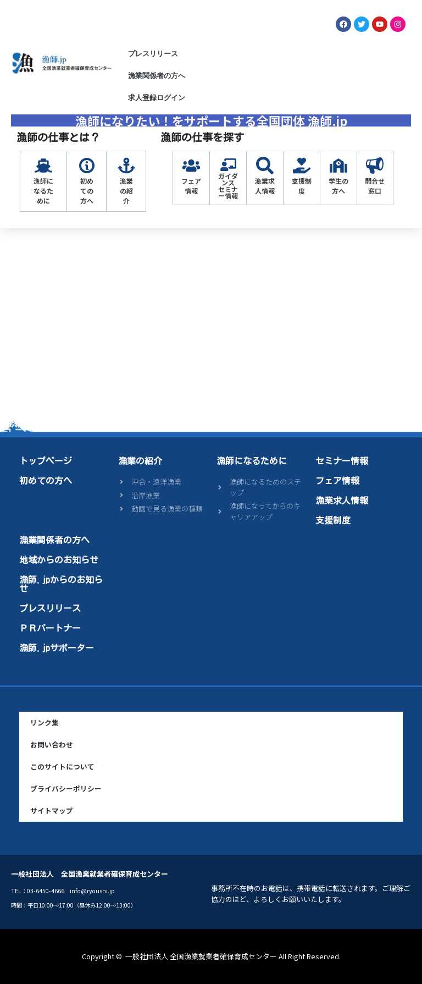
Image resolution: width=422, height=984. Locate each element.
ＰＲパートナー (50, 628)
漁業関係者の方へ (156, 76)
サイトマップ (51, 810)
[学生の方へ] (338, 165)
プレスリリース (153, 54)
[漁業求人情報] (265, 165)
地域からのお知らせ (58, 560)
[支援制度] (301, 165)
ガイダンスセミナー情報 (228, 185)
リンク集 (44, 722)
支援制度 (302, 185)
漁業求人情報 (265, 185)
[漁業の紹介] (126, 165)
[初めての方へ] (87, 165)
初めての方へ (86, 190)
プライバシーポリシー (66, 788)
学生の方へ (338, 185)
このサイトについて (62, 766)
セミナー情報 (341, 461)
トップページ (45, 461)
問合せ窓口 (375, 185)
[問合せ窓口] (375, 165)
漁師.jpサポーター (56, 648)
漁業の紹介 (126, 190)
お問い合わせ (51, 744)
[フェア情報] (191, 165)
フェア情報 (191, 185)
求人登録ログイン (156, 98)
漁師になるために (43, 190)
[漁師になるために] (43, 165)
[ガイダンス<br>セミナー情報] (228, 165)
